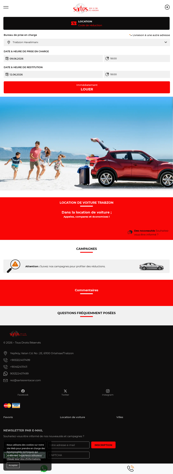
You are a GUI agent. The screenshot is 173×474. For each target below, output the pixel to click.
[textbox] (89, 42)
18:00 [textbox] (113, 58)
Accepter (13, 465)
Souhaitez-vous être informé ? (151, 232)
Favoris (8, 417)
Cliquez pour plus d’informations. (24, 458)
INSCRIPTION (103, 445)
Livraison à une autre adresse (151, 35)
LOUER (86, 87)
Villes (119, 417)
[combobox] (89, 42)
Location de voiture (72, 417)
